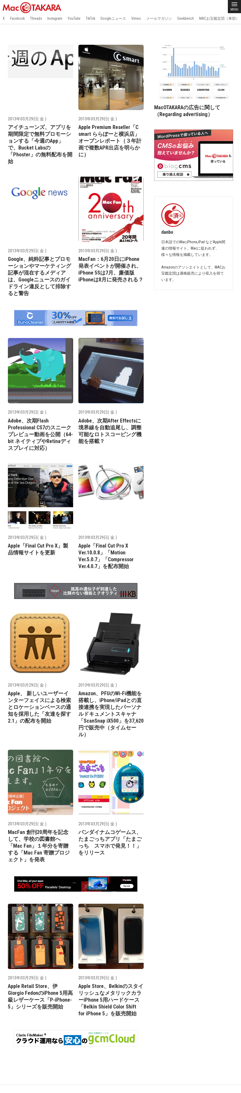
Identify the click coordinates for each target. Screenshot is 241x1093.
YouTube (74, 18)
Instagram (54, 18)
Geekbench (185, 18)
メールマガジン (159, 18)
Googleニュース (113, 18)
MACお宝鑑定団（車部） (219, 18)
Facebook (17, 18)
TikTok (90, 18)
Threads (36, 18)
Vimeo (136, 18)
